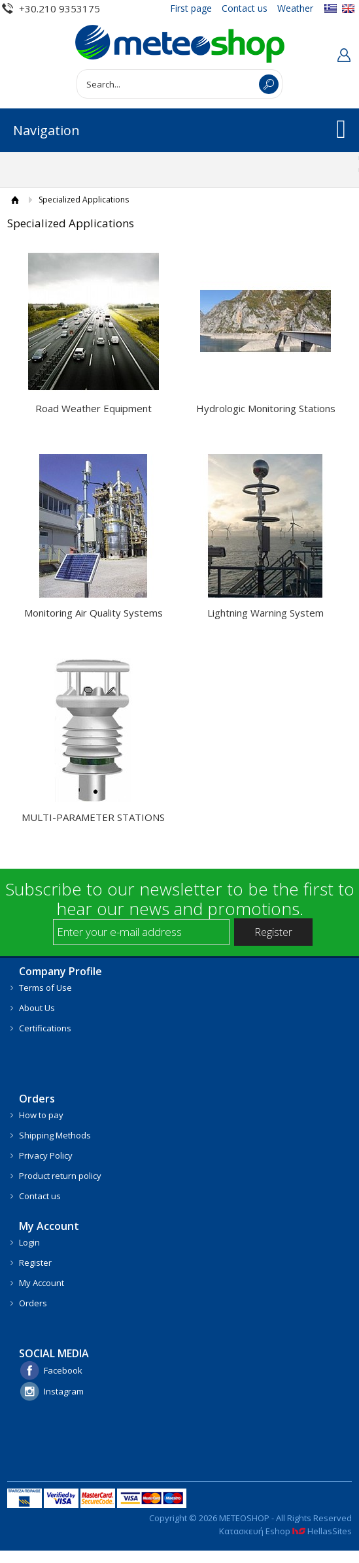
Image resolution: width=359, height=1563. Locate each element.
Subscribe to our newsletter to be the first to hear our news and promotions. (179, 898)
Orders (33, 1303)
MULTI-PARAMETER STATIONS (93, 817)
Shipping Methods (55, 1135)
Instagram (64, 1391)
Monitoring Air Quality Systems (93, 613)
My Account (41, 1283)
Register (35, 1262)
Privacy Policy (46, 1155)
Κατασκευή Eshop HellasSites (285, 1531)
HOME (15, 199)
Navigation (46, 130)
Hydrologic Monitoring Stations (265, 408)
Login (29, 1242)
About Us (37, 1008)
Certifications (45, 1028)
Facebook (63, 1370)
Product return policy (60, 1176)
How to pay (41, 1115)
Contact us (244, 8)
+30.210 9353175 (59, 8)
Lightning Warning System (265, 613)
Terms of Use (45, 987)
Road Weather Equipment (93, 408)
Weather (295, 8)
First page (191, 8)
